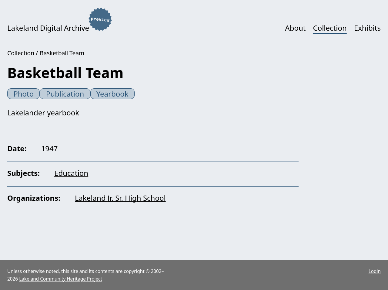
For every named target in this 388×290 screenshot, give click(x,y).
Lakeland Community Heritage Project (60, 279)
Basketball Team (62, 53)
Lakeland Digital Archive (48, 28)
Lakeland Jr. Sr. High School (120, 198)
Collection (329, 28)
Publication (65, 94)
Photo (23, 94)
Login (375, 271)
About (295, 28)
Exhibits (367, 28)
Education (71, 173)
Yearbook (112, 94)
